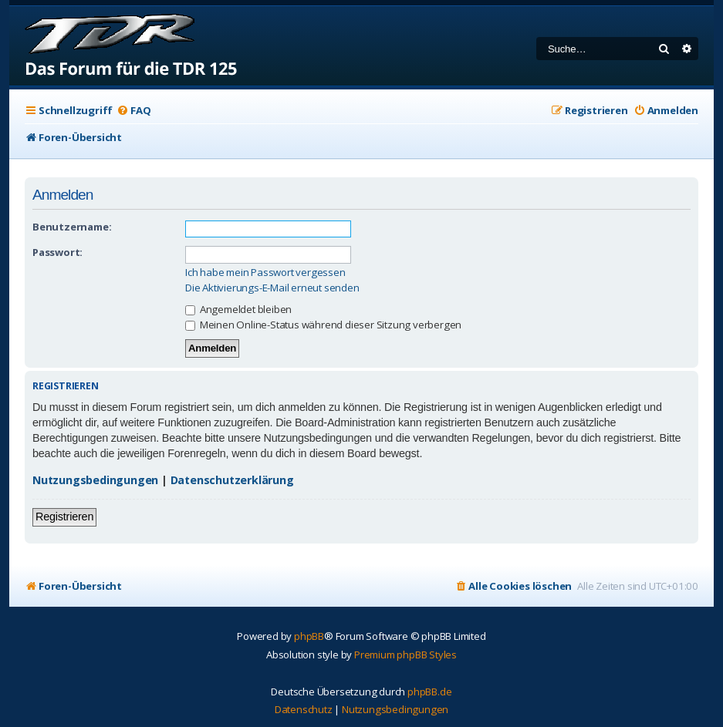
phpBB (309, 636)
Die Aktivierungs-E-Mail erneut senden (272, 288)
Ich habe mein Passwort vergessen (265, 272)
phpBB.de (429, 691)
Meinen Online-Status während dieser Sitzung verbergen (323, 325)
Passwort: (57, 252)
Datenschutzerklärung (232, 480)
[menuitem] (133, 110)
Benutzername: (71, 227)
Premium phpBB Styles (405, 654)
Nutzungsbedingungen (95, 480)
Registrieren (64, 516)
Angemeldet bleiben (238, 309)
